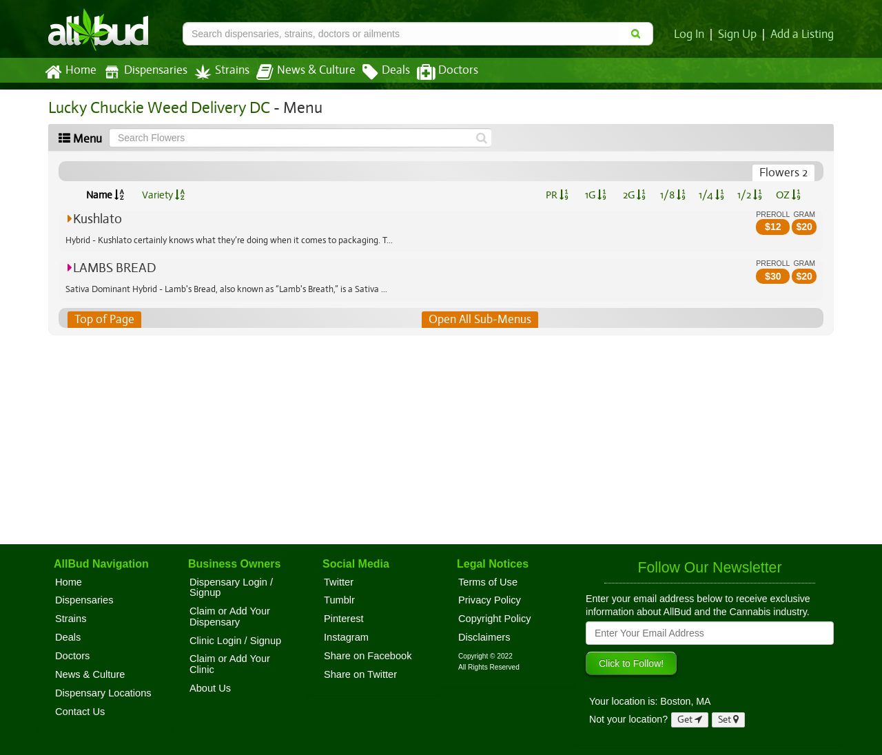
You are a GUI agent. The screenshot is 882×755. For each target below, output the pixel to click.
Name (105, 195)
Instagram (346, 637)
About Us (210, 688)
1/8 (673, 195)
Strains (217, 72)
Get (689, 719)
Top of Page (103, 320)
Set (728, 719)
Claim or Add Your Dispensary (229, 617)
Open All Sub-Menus (480, 320)
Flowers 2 (784, 173)
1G (595, 195)
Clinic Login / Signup (235, 640)
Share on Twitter (360, 674)
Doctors (436, 72)
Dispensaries (142, 72)
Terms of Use (487, 582)
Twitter (338, 582)
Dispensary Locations (103, 693)
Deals (376, 72)
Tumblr (339, 600)
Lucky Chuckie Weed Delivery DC (156, 108)
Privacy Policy (489, 600)
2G (634, 195)
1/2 (749, 195)
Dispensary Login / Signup (231, 588)
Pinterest (344, 618)
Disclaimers (484, 637)
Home (70, 72)
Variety (163, 195)
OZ (788, 195)
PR (556, 195)
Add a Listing (803, 34)
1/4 (711, 195)
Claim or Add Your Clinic (229, 664)
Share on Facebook (368, 655)
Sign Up (740, 34)
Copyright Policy (494, 618)
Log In (692, 34)
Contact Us (80, 711)
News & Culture (298, 72)
